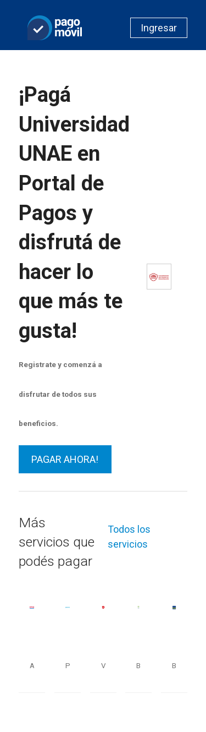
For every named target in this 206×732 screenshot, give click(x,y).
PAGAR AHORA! (64, 459)
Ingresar (159, 28)
